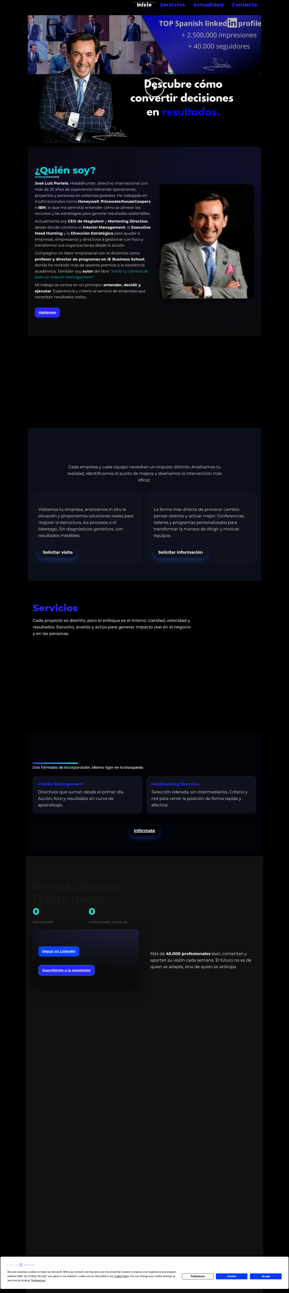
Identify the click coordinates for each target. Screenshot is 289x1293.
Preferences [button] (38, 1280)
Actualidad (208, 5)
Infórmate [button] (144, 830)
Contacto (244, 5)
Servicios (172, 5)
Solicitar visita (58, 552)
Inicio (144, 5)
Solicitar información (180, 552)
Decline (231, 1276)
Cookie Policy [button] (121, 1276)
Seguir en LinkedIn (59, 951)
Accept (266, 1276)
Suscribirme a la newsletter (66, 970)
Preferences (198, 1276)
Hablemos (47, 312)
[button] (154, 88)
